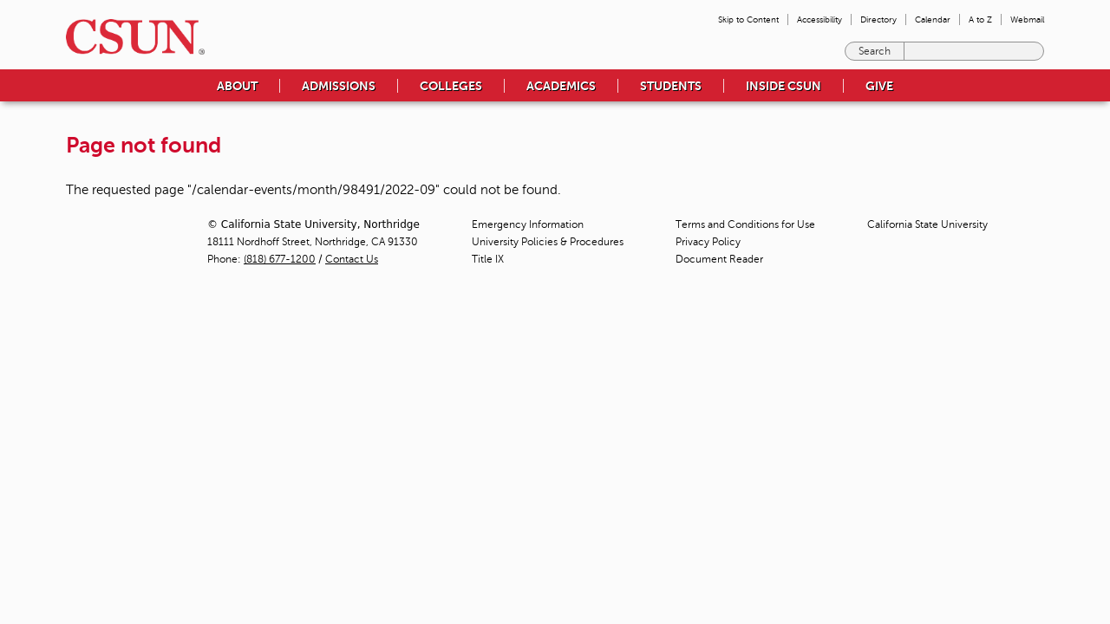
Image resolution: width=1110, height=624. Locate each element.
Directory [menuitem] (878, 19)
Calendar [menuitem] (932, 19)
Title (488, 259)
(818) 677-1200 (280, 259)
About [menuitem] (237, 86)
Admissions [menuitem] (338, 86)
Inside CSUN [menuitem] (783, 86)
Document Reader (719, 259)
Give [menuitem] (879, 86)
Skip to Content (748, 19)
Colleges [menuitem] (451, 86)
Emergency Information (528, 224)
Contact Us (351, 259)
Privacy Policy (708, 242)
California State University (927, 224)
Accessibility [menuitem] (819, 19)
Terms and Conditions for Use (745, 224)
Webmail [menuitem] (1027, 19)
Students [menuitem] (671, 86)
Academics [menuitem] (561, 86)
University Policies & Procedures (548, 242)
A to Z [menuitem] (980, 19)
